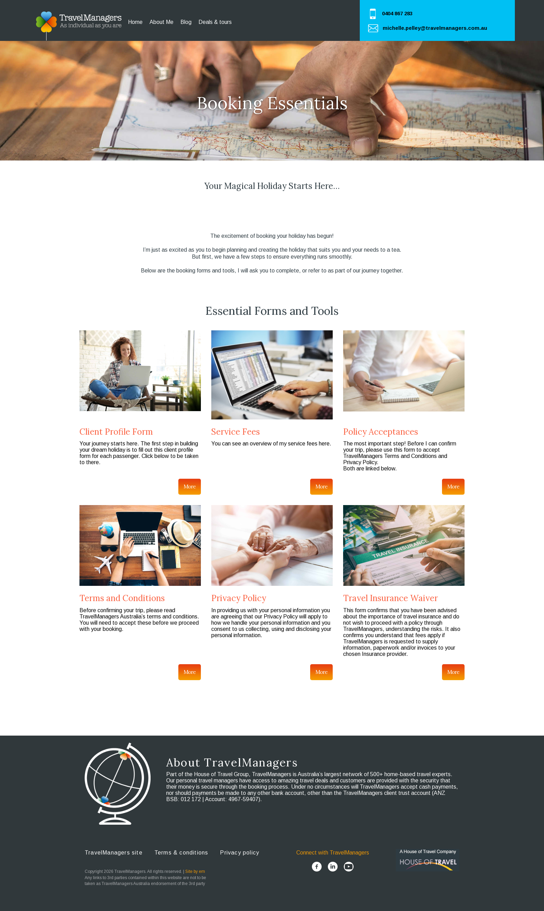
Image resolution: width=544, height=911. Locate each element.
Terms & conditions (181, 853)
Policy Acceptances (380, 431)
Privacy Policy (238, 598)
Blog (186, 22)
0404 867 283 (397, 13)
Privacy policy (239, 853)
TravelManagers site (114, 853)
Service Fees (235, 431)
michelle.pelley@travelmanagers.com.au (435, 28)
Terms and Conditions (122, 598)
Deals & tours (215, 22)
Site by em (195, 871)
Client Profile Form (116, 431)
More (190, 486)
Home (135, 22)
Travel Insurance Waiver (390, 598)
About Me (161, 22)
